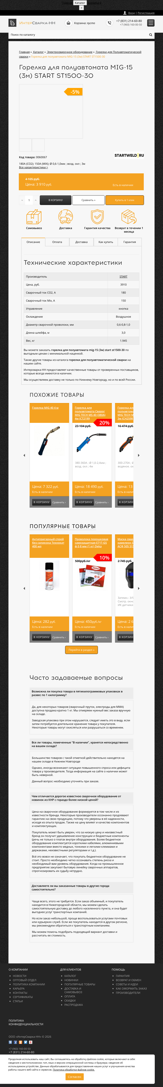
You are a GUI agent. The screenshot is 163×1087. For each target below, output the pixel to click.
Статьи (18, 1001)
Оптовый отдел (24, 980)
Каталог (70, 976)
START (123, 276)
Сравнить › (59, 502)
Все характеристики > (33, 167)
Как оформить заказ (131, 988)
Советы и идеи (127, 984)
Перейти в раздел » (81, 650)
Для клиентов (70, 969)
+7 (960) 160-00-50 (131, 24)
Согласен (74, 1077)
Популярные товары (63, 526)
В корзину (56, 200)
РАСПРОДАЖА (73, 1005)
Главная (67, 3)
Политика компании (29, 984)
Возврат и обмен (128, 980)
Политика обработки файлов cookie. (74, 1069)
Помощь (118, 969)
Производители (128, 993)
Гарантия (122, 976)
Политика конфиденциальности (26, 1022)
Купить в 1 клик (124, 200)
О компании (18, 969)
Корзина (94, 3)
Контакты (20, 993)
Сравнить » (88, 200)
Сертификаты (23, 997)
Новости (19, 976)
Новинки (71, 980)
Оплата (69, 996)
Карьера (19, 988)
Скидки (70, 1000)
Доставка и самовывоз (73, 990)
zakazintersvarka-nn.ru (24, 12)
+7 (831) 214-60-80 (129, 21)
